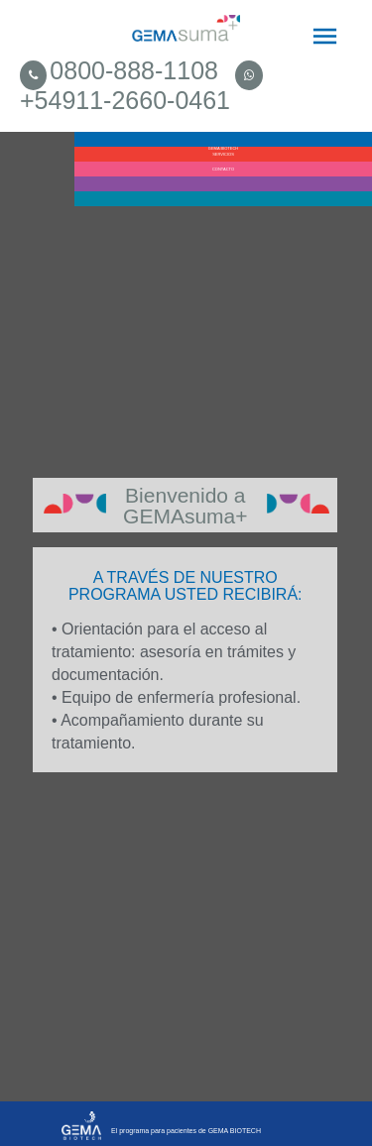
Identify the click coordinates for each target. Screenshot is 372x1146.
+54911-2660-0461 (125, 100)
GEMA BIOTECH (223, 146)
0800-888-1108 (134, 70)
